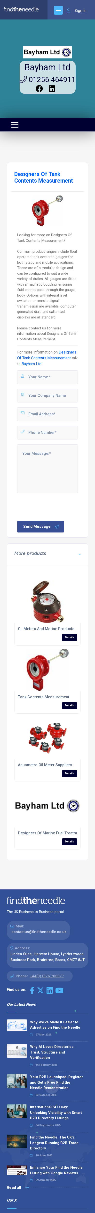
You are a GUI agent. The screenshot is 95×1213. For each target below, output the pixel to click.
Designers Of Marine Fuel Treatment (50, 833)
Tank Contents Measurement (43, 697)
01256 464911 (48, 79)
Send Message (41, 526)
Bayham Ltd (47, 67)
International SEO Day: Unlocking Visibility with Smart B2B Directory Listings (56, 1112)
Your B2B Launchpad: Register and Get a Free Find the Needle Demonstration (56, 1082)
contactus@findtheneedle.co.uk (38, 932)
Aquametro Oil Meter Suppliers (45, 765)
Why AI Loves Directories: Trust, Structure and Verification (52, 1052)
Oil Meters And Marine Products (46, 628)
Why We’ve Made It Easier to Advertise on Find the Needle (55, 1025)
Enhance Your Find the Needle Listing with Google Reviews (56, 1170)
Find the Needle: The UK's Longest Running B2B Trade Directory (54, 1142)
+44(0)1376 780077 (47, 976)
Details (69, 637)
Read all (18, 1187)
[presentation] (53, 506)
